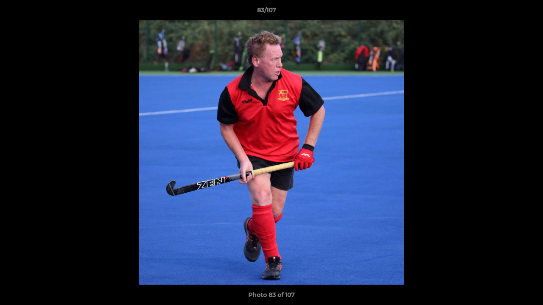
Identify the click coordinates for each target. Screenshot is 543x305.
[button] (507, 12)
